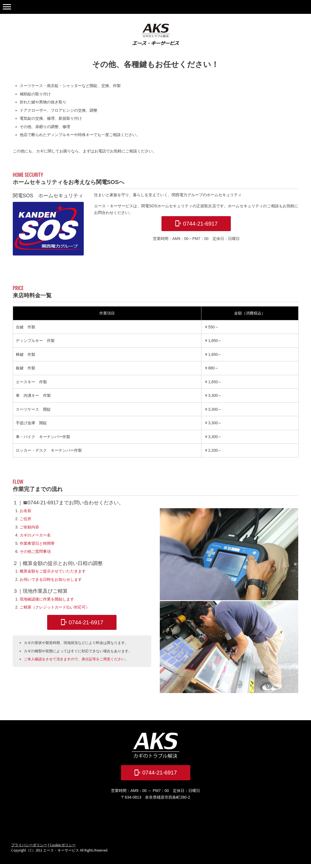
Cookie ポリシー (63, 845)
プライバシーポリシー (29, 845)
